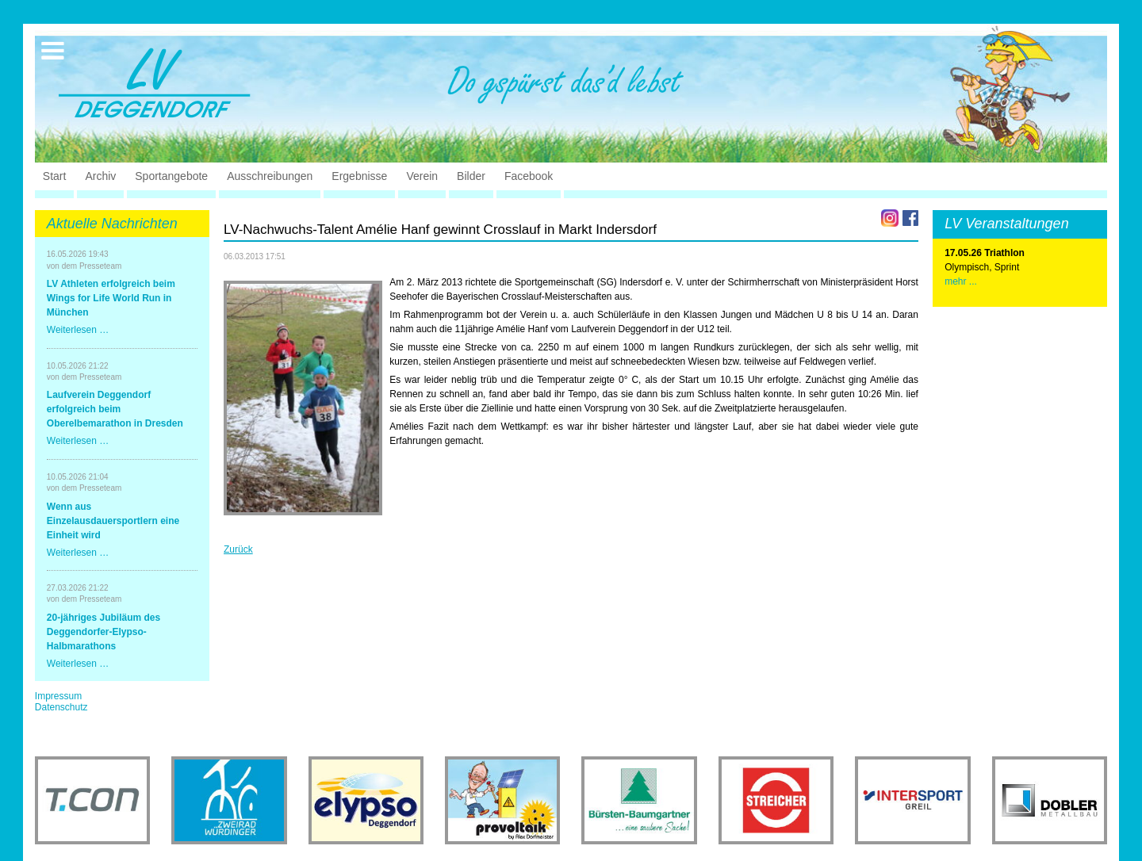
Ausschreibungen (269, 176)
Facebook (528, 176)
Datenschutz (61, 707)
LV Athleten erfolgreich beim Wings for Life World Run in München (111, 298)
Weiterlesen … (78, 329)
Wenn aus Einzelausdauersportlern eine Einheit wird (113, 521)
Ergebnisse (359, 176)
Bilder (471, 176)
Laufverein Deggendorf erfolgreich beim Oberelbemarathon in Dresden (115, 409)
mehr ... (961, 281)
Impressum (58, 696)
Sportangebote (171, 176)
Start (55, 176)
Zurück (238, 549)
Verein (422, 176)
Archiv (100, 176)
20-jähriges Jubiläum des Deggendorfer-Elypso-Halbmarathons (103, 632)
